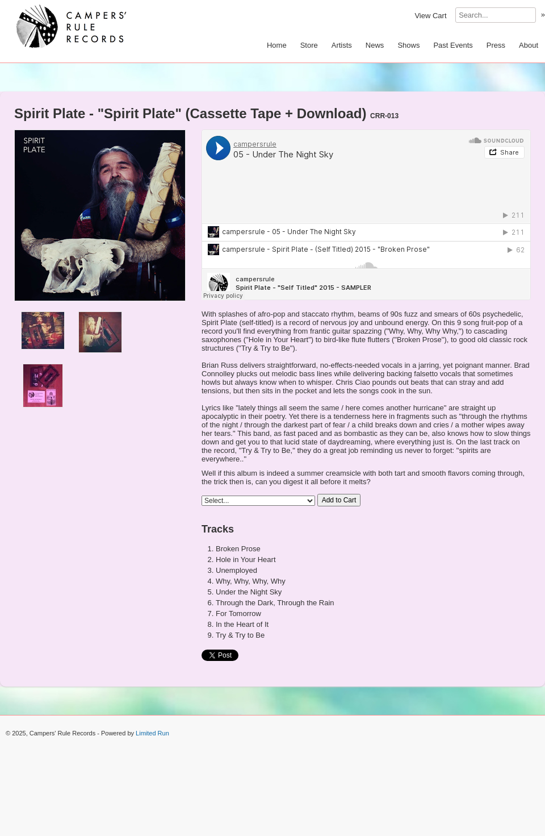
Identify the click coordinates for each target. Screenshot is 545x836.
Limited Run (152, 733)
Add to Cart (339, 500)
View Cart (430, 15)
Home (277, 45)
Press (496, 45)
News (375, 45)
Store (309, 45)
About (528, 45)
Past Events (452, 45)
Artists (342, 45)
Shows (408, 45)
